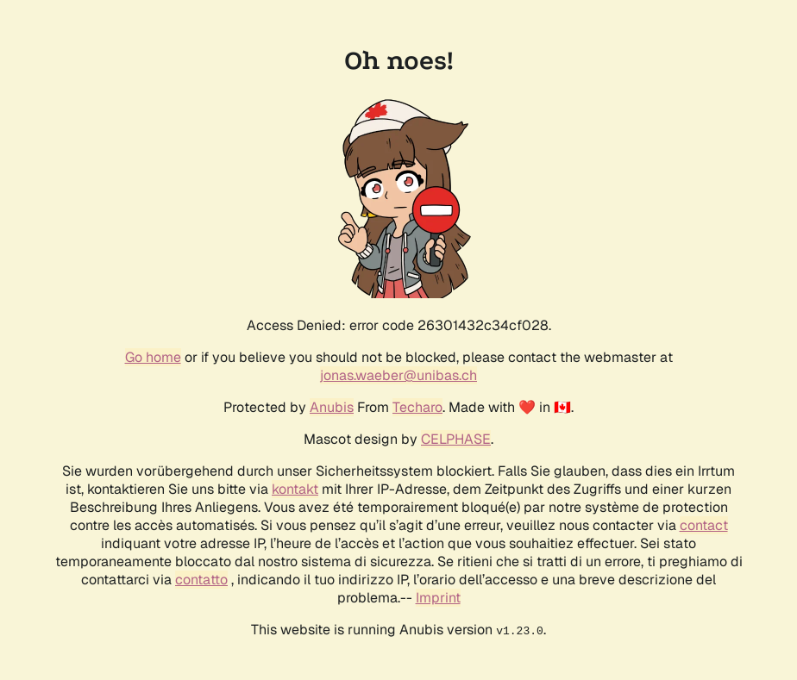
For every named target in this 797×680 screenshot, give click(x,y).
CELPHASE (456, 439)
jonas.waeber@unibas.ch (398, 375)
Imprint (438, 598)
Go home (153, 357)
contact (704, 525)
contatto (201, 580)
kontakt (295, 489)
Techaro (417, 407)
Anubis (332, 407)
